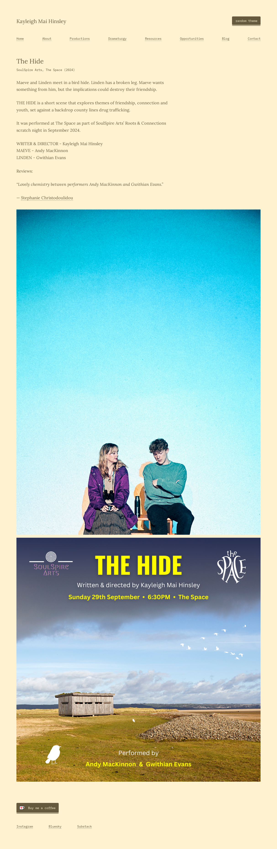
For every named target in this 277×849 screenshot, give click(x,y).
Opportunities (192, 38)
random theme (246, 20)
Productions (80, 38)
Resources (153, 38)
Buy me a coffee (37, 808)
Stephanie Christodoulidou (47, 197)
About (46, 38)
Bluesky (55, 826)
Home (20, 38)
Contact (254, 38)
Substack (84, 826)
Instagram (24, 826)
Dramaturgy (117, 38)
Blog (225, 38)
